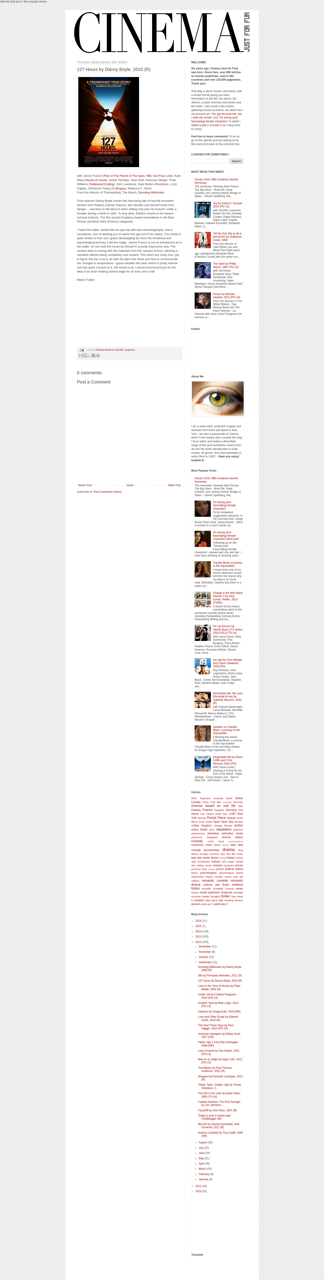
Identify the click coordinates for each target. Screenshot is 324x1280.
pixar (204, 869)
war (221, 900)
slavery (195, 892)
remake (219, 876)
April (202, 1163)
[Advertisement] (213, 1222)
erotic (240, 854)
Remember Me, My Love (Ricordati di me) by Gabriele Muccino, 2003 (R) (228, 698)
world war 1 (207, 904)
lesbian (216, 861)
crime (208, 845)
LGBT (232, 813)
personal (195, 869)
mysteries (228, 865)
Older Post (174, 485)
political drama (234, 869)
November (205, 951)
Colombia (227, 802)
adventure (213, 833)
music (208, 865)
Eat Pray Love (162, 175)
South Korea (205, 821)
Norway (202, 818)
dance (217, 845)
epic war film (228, 854)
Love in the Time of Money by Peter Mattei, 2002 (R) (219, 987)
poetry (211, 869)
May (202, 1158)
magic (231, 861)
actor (212, 829)
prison (194, 872)
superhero (214, 892)
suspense (130, 349)
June (202, 1153)
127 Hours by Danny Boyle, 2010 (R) (220, 980)
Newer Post (85, 485)
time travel (237, 896)
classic (239, 837)
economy (214, 854)
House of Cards (96, 180)
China (205, 802)
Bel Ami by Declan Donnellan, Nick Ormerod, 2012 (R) (219, 1126)
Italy (225, 813)
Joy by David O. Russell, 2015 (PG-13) (228, 205)
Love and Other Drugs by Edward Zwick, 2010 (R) (218, 1018)
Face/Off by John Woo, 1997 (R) (217, 1110)
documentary (211, 850)
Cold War (215, 802)
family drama (210, 857)
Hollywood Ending (102, 184)
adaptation (223, 829)
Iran (202, 813)
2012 (199, 942)
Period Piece (216, 817)
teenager (238, 892)
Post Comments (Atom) (107, 491)
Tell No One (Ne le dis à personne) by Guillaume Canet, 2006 (227, 237)
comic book (215, 841)
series (239, 888)
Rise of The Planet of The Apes (124, 175)
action (238, 825)
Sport (224, 821)
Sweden (238, 821)
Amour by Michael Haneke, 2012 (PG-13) (226, 296)
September (206, 962)
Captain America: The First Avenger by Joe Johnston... (219, 1103)
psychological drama (231, 872)
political (220, 869)
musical (217, 865)
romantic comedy (215, 880)
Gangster (219, 810)
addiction (238, 829)
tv (192, 900)
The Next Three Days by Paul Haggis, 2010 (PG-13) (215, 1027)
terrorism (196, 896)
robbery (195, 880)
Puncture (161, 184)
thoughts (215, 896)
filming (223, 858)
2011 (199, 1186)
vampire (199, 900)
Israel (218, 813)
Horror (195, 813)
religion (209, 876)
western (238, 900)
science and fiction (216, 884)
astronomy (196, 837)
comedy (196, 841)
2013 (199, 936)
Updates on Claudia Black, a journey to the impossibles (226, 730)
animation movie (232, 833)
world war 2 (220, 904)
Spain (216, 821)
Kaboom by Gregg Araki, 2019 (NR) (219, 1011)
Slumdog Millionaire (151, 192)
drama (228, 849)
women (195, 904)
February (204, 1174)
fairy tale (196, 857)
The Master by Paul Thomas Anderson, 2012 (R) (215, 1069)
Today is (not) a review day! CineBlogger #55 (214, 1117)
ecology (204, 854)
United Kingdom (201, 825)
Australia (218, 798)
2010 (199, 1191)
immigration (204, 861)
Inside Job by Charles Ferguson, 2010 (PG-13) (217, 996)
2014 (199, 931)
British (239, 798)
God (240, 810)
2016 (199, 920)
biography (212, 837)
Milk (148, 175)
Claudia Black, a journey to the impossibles (227, 564)
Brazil (229, 798)
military (200, 865)
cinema (226, 837)
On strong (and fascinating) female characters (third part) (226, 535)
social (203, 892)
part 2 (205, 125)
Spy (231, 821)
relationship (197, 876)
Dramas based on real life (109, 349)
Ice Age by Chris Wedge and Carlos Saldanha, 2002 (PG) (227, 663)
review (228, 876)
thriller (225, 896)
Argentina (205, 798)
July (201, 1147)
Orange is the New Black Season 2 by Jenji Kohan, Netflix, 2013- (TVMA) (228, 597)
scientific (206, 888)
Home (130, 485)
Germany (231, 810)
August (203, 1142)
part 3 (218, 125)
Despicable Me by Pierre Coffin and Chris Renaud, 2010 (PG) (228, 760)
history (230, 857)
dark (233, 845)
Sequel (231, 817)
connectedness (235, 841)
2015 (199, 926)
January (204, 1179)
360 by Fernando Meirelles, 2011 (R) (220, 975)
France (207, 810)
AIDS (194, 798)
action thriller (199, 829)
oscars (239, 865)
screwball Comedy (223, 888)
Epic (240, 806)
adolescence (198, 833)
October (204, 957)
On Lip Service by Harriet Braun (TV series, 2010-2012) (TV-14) (228, 629)
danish (225, 845)
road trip (238, 876)
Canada (196, 802)
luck (224, 861)
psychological (208, 872)
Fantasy (196, 810)
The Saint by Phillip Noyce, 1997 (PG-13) (225, 265)
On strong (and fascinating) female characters (224, 505)
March (203, 1168)
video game (211, 900)
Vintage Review (223, 825)
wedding (228, 900)
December (205, 946)
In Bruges (118, 188)
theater (206, 896)
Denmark (238, 802)
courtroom (197, 845)
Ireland (210, 813)
